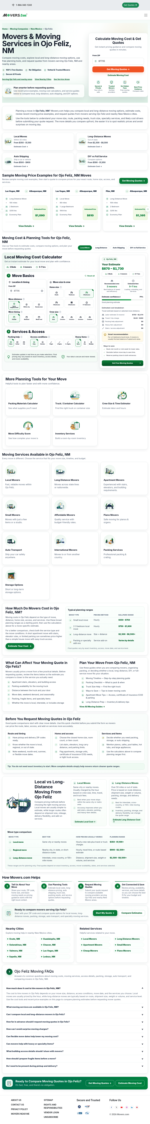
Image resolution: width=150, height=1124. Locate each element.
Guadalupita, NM (51, 939)
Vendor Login (51, 1112)
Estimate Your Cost (20, 646)
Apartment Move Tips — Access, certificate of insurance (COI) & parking (114, 696)
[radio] (14, 305)
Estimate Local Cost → (85, 822)
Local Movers (90, 939)
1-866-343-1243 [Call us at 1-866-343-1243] (22, 5)
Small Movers (124, 945)
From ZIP (96, 55)
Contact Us (17, 1104)
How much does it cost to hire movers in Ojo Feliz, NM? (75, 988)
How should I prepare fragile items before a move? (75, 1058)
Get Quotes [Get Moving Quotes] (130, 5)
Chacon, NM (49, 945)
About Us (16, 1100)
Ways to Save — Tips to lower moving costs (106, 691)
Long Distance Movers (128, 939)
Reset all (90, 276)
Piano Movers (124, 950)
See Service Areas (62, 79)
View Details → (26, 226)
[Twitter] (116, 1107)
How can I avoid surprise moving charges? (75, 1029)
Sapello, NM (15, 956)
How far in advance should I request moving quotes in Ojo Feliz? (75, 1021)
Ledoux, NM (49, 956)
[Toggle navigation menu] (146, 15)
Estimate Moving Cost (118, 75)
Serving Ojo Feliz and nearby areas (17, 79)
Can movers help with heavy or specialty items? (75, 1044)
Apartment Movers (92, 945)
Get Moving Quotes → (118, 69)
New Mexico (36, 29)
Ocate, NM (14, 939)
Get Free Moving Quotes (126, 363)
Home (5, 29)
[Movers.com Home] (15, 15)
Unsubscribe (51, 1117)
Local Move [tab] (85, 248)
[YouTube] (122, 1107)
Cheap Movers (90, 950)
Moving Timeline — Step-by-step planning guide (108, 678)
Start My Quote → (105, 913)
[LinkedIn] (132, 1107)
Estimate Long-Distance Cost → (126, 821)
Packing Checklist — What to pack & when (105, 682)
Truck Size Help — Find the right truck (103, 686)
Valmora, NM (15, 950)
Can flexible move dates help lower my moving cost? (75, 1036)
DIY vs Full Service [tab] (138, 248)
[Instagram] (127, 1107)
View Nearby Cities (43, 79)
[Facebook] (111, 1107)
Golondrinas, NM (17, 945)
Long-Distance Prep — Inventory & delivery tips (107, 702)
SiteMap (48, 1100)
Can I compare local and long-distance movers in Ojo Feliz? (75, 1014)
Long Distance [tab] (101, 248)
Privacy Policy (19, 1109)
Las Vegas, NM (50, 950)
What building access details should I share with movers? (75, 1051)
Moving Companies (19, 29)
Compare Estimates (131, 913)
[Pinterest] (137, 1107)
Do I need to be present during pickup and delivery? (75, 1066)
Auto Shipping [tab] (119, 248)
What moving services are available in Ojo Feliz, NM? (75, 1007)
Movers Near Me (20, 1114)
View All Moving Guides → (92, 706)
